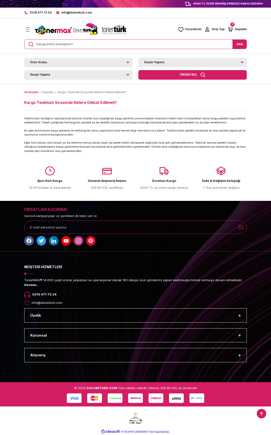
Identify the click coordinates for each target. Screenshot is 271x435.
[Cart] (237, 29)
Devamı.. (31, 285)
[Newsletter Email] (135, 227)
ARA (240, 44)
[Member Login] (214, 29)
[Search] (135, 44)
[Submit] (241, 227)
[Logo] (81, 29)
